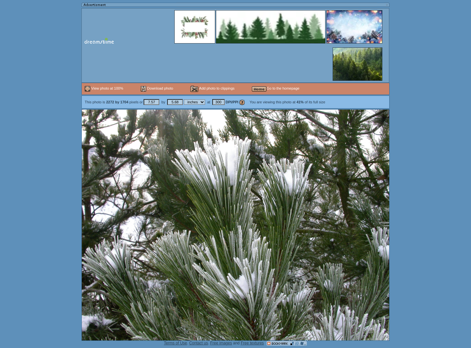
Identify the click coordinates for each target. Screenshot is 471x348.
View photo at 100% (104, 88)
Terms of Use (175, 343)
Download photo (157, 88)
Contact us (198, 343)
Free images (221, 343)
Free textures (252, 343)
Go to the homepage (275, 88)
